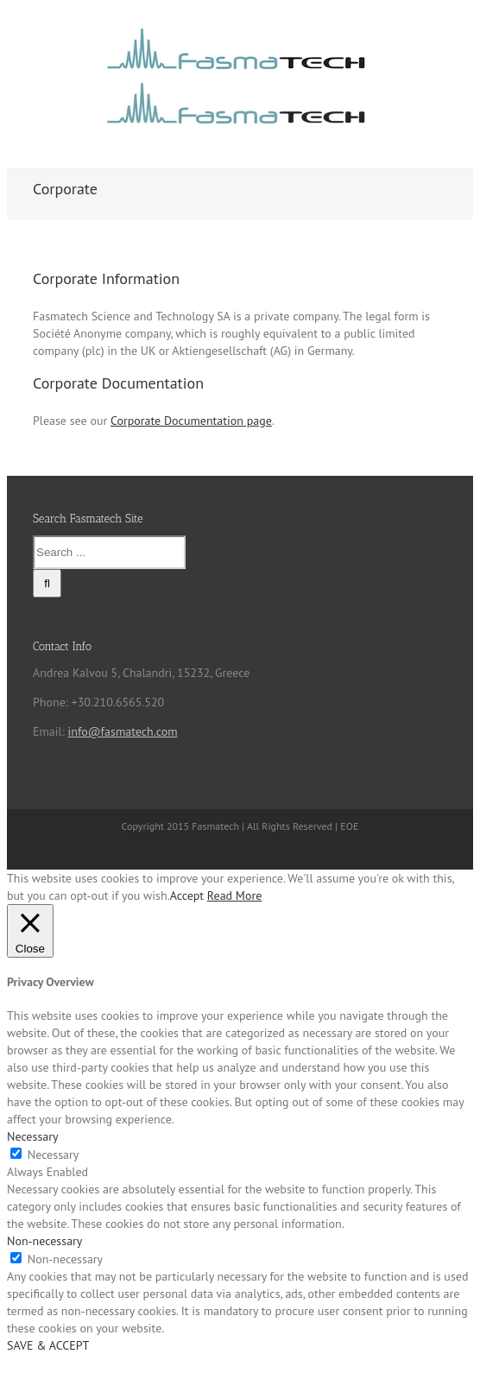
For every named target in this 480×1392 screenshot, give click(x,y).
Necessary (53, 1154)
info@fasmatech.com (122, 731)
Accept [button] (187, 895)
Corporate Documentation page (191, 420)
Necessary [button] (33, 1136)
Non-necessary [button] (44, 1241)
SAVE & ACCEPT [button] (48, 1345)
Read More (234, 895)
